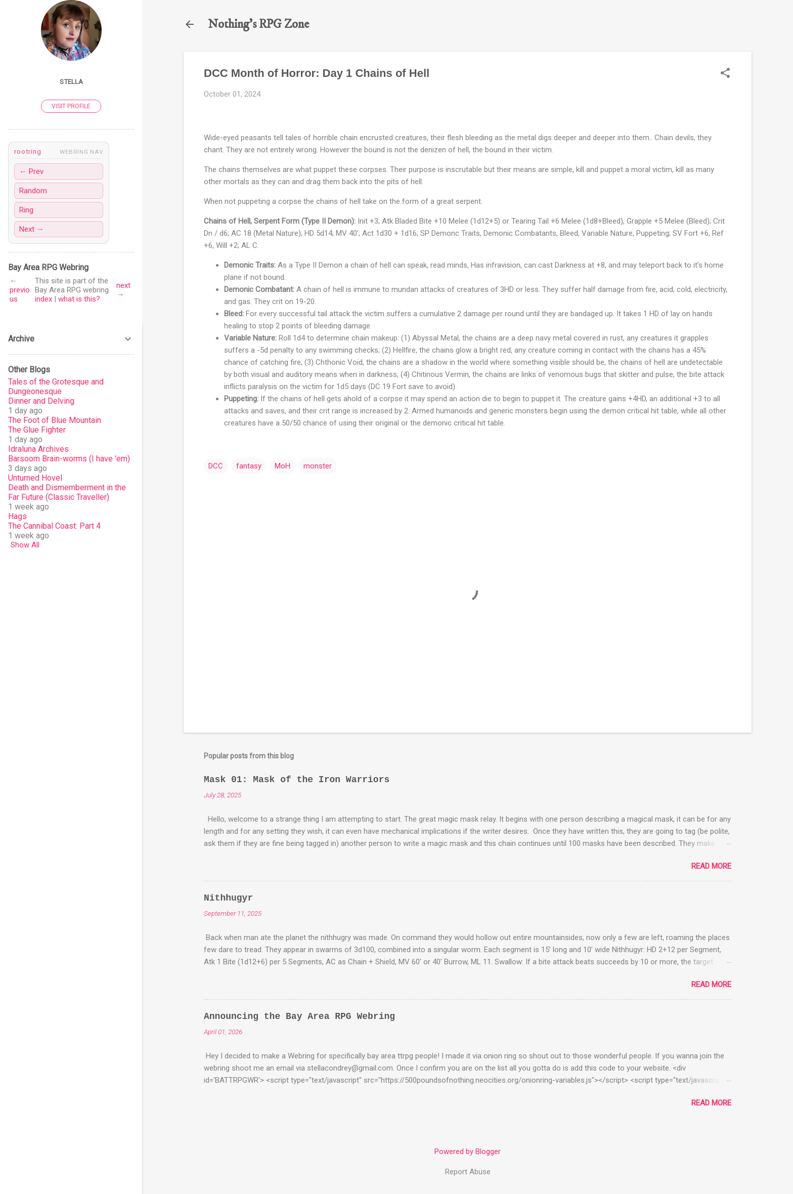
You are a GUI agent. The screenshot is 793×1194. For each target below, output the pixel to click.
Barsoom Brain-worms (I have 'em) (69, 458)
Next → (31, 229)
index (43, 299)
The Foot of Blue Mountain (54, 420)
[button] (725, 74)
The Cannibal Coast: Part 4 (54, 526)
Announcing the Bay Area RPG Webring (299, 1016)
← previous (20, 290)
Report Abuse (468, 1171)
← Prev (31, 171)
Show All (25, 544)
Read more (711, 866)
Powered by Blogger (467, 1151)
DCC (215, 466)
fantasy (248, 466)
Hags (17, 516)
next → (123, 290)
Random (33, 190)
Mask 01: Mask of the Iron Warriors (296, 780)
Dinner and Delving (41, 401)
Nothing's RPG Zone (258, 24)
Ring (26, 210)
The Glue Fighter (37, 430)
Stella (71, 81)
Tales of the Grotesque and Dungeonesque (56, 386)
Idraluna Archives (38, 449)
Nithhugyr (228, 898)
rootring (27, 151)
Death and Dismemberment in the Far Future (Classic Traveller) (67, 492)
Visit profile (71, 106)
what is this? (79, 299)
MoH (282, 466)
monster (317, 466)
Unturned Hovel (35, 478)
